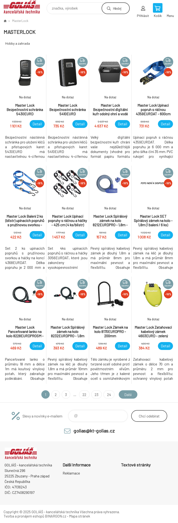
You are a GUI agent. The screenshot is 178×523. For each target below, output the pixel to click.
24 (108, 394)
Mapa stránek (79, 516)
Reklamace (71, 473)
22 (84, 394)
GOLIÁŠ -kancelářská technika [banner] (25, 7)
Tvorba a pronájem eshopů (24, 516)
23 (96, 394)
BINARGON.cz (55, 516)
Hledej (117, 8)
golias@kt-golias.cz (94, 430)
